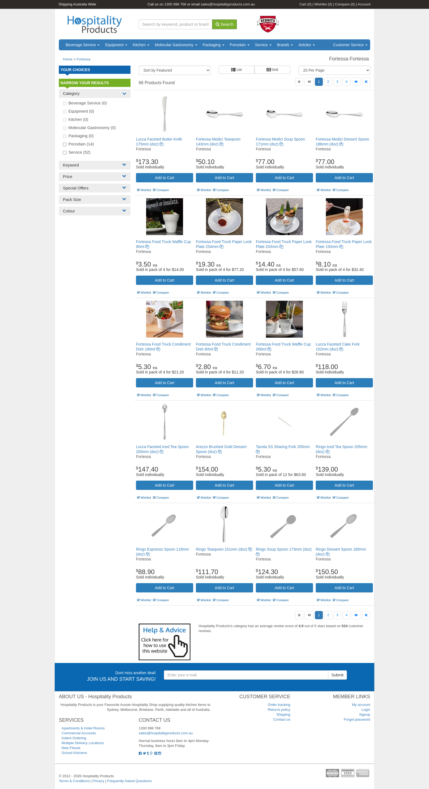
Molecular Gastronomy (176, 45)
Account (364, 4)
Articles (306, 45)
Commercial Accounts (79, 733)
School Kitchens (74, 753)
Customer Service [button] (350, 45)
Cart (306, 4)
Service (263, 45)
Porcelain (240, 45)
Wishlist (323, 4)
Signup (364, 714)
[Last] (366, 82)
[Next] (356, 82)
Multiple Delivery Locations (83, 743)
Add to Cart (164, 178)
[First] (299, 82)
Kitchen (141, 45)
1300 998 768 (175, 4)
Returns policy (279, 710)
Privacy (98, 781)
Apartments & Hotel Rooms (83, 728)
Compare (345, 4)
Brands (285, 45)
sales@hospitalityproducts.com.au (228, 4)
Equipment (116, 45)
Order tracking (279, 705)
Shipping (283, 714)
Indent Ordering (74, 738)
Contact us (281, 719)
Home (68, 59)
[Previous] (309, 82)
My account (361, 705)
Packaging (213, 45)
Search (225, 24)
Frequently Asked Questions (129, 781)
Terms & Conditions (74, 781)
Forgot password (357, 719)
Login (365, 710)
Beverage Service (83, 45)
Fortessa (84, 59)
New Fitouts (71, 748)
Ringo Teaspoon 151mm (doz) (224, 549)
